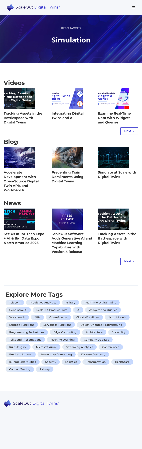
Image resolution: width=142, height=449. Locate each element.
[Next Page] (129, 131)
